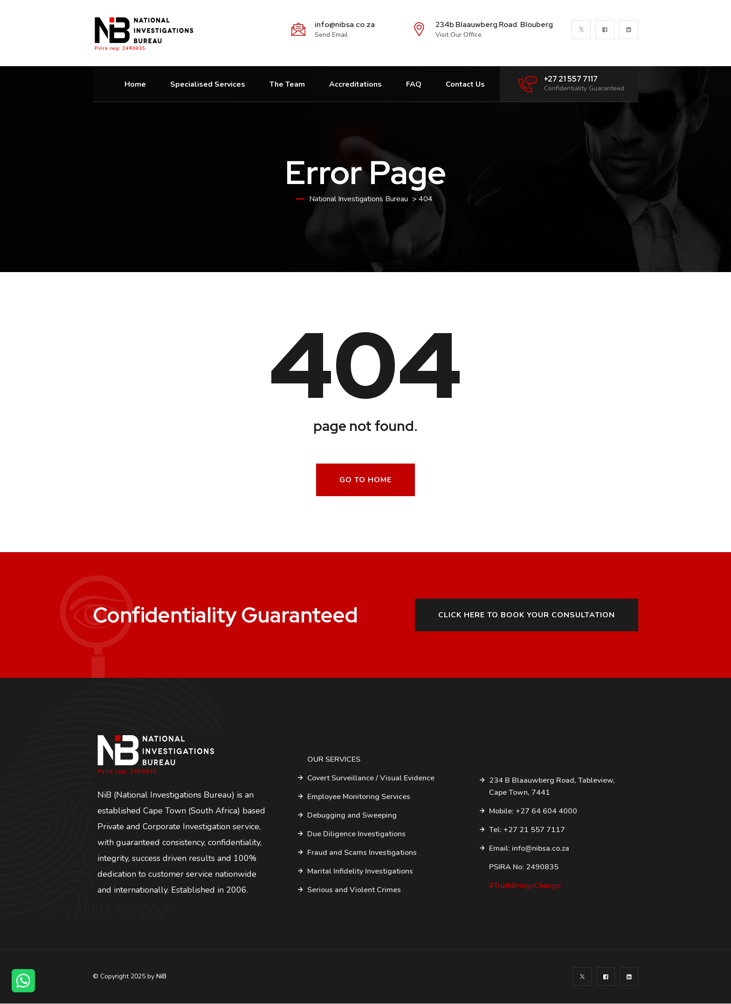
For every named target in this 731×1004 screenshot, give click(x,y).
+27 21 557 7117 (571, 79)
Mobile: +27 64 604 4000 (533, 811)
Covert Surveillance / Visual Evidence (370, 779)
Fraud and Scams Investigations (362, 853)
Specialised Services (207, 84)
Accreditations (355, 84)
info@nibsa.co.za (345, 24)
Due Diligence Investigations (356, 835)
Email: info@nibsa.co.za (529, 849)
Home (135, 84)
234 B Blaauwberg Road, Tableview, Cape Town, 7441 (552, 787)
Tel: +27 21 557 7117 (527, 830)
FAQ (413, 84)
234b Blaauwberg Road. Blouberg (494, 24)
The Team (287, 84)
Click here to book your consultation (526, 616)
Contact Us (465, 84)
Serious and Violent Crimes (354, 891)
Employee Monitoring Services (358, 797)
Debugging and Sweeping (352, 816)
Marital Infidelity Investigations (360, 872)
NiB (161, 976)
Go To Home (365, 481)
